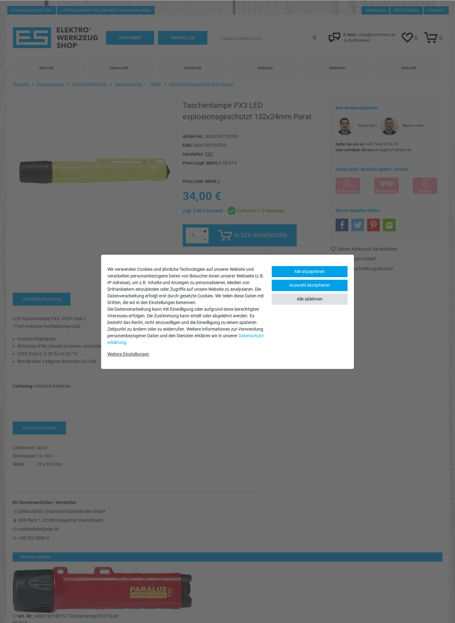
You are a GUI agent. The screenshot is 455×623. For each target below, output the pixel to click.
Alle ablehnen (310, 299)
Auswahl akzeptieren (309, 285)
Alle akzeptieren (309, 271)
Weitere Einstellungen (128, 354)
